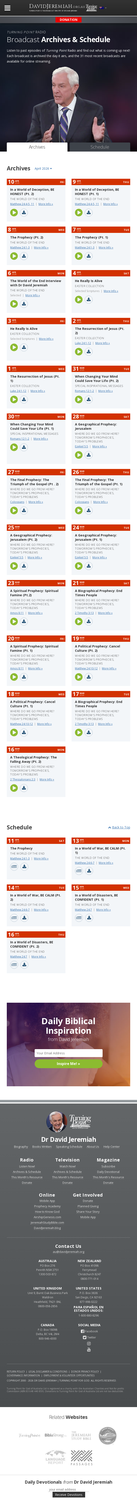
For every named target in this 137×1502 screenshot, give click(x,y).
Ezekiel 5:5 (81, 446)
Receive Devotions (68, 1494)
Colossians (17, 502)
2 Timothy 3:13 (84, 613)
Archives (37, 147)
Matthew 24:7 (83, 910)
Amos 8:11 (17, 613)
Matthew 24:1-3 (20, 247)
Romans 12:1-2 (84, 391)
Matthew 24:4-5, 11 (22, 204)
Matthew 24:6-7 (84, 863)
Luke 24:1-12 (83, 343)
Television (67, 1160)
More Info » (45, 204)
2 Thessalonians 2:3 (22, 779)
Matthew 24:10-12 (86, 668)
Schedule (100, 147)
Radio (27, 1160)
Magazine (108, 1160)
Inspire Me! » (68, 1063)
